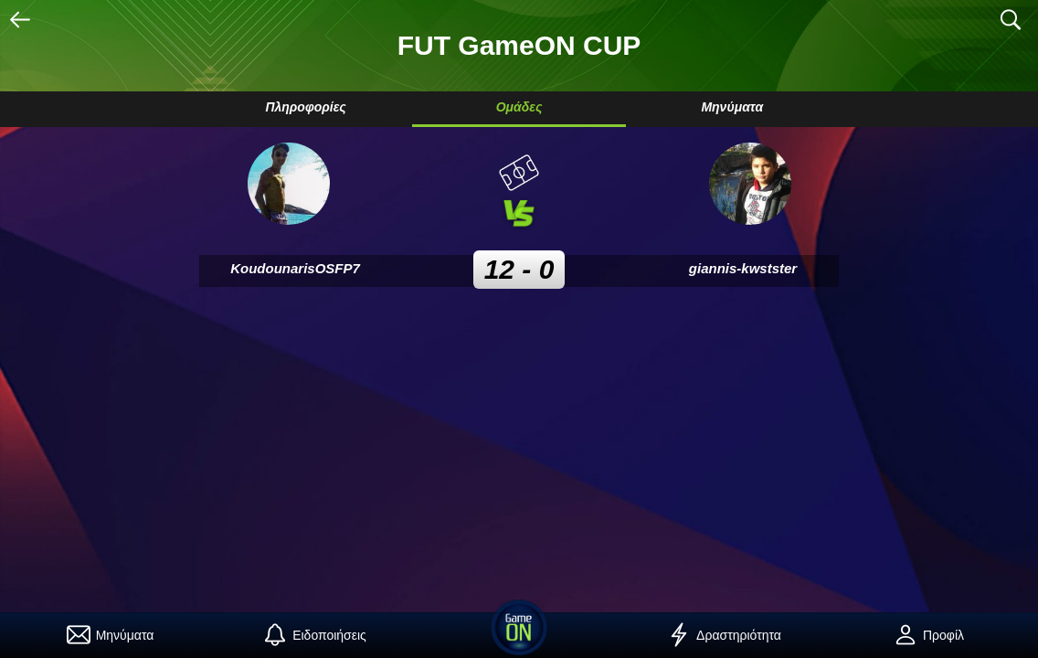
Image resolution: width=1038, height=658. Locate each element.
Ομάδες (519, 107)
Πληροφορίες (305, 107)
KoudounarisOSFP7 (295, 268)
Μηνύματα (732, 107)
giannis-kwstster (743, 268)
